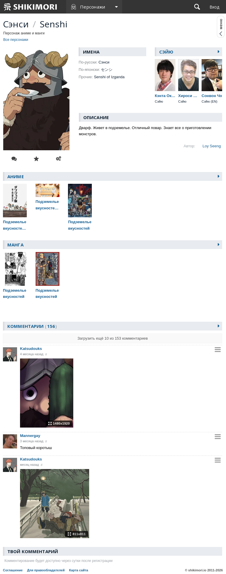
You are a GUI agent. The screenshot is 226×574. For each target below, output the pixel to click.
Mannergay (30, 435)
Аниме (15, 176)
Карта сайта (78, 570)
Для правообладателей (46, 570)
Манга (15, 245)
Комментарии (32, 326)
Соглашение (13, 570)
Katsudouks (31, 348)
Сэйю (166, 52)
